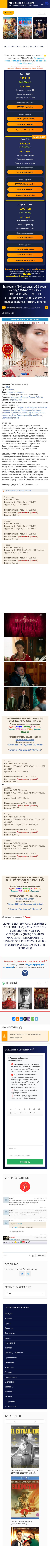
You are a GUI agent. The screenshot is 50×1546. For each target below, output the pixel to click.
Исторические (11, 1377)
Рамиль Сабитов (36, 397)
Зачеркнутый (12, 1242)
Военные (9, 1372)
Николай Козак (35, 415)
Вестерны (9, 1386)
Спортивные (10, 1401)
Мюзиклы (9, 1391)
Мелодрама (10, 1343)
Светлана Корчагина (10, 417)
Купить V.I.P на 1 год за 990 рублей (25, 750)
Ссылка (18, 1242)
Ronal (11, 1198)
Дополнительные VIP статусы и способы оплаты (25, 269)
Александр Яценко (30, 412)
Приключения (11, 1357)
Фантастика (10, 1333)
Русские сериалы (13, 307)
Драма (7, 1323)
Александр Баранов (19, 397)
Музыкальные (11, 1406)
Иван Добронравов (20, 415)
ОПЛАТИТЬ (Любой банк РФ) (25, 119)
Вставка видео (23, 1242)
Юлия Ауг (17, 412)
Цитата (28, 1242)
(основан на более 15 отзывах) (31, 62)
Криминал (9, 1367)
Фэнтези (8, 1347)
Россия (11, 389)
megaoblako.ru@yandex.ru (17, 276)
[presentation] (39, 13)
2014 (8, 387)
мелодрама (18, 392)
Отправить (25, 1161)
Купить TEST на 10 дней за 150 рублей (25, 744)
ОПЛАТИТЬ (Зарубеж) (25, 124)
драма (10, 392)
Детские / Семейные (14, 1352)
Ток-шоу (8, 1396)
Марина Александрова (27, 407)
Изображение (20, 1242)
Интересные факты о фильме (18, 490)
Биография (9, 1382)
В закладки (8, 312)
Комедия (8, 1313)
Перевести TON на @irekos (25, 130)
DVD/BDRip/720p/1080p (30, 307)
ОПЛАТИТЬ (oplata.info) (25, 107)
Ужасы (7, 1338)
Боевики (8, 1318)
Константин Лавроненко (21, 410)
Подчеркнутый (9, 1242)
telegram (27, 273)
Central (12, 1237)
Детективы (9, 1362)
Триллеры (9, 1328)
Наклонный (6, 1242)
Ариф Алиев (16, 399)
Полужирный (4, 1242)
